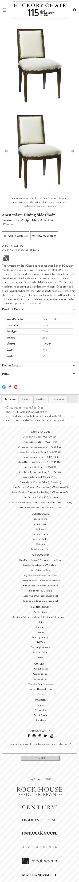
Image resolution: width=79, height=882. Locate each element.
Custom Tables (40, 539)
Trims (40, 657)
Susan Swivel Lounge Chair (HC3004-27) (40, 452)
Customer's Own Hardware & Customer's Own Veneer (40, 617)
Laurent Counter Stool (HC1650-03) (40, 457)
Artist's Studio (40, 612)
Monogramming (40, 637)
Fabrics (26, 399)
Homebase (40, 720)
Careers (40, 705)
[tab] (9, 399)
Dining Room (40, 524)
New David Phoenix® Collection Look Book (40, 560)
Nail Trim (40, 642)
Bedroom (40, 529)
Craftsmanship (40, 673)
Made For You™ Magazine (40, 684)
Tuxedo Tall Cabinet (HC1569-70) (40, 467)
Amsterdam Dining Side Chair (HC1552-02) (40, 447)
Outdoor (40, 544)
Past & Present (40, 668)
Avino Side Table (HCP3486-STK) (40, 477)
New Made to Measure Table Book (40, 565)
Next (73, 151)
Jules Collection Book (40, 570)
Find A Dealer (40, 715)
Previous (6, 151)
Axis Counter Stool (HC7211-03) (40, 441)
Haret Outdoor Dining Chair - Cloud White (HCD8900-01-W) (40, 502)
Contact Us (40, 710)
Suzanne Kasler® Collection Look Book (40, 580)
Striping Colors (40, 652)
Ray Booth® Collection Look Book (40, 575)
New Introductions (40, 549)
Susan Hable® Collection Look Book (40, 595)
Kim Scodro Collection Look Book (40, 585)
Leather (40, 632)
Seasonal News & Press (40, 689)
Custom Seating (40, 534)
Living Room (40, 518)
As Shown (9, 399)
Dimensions (58, 399)
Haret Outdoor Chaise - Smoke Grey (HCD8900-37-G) (40, 492)
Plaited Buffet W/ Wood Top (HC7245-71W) (40, 462)
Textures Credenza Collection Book (40, 601)
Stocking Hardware (40, 647)
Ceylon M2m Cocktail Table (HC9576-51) (40, 482)
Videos (40, 694)
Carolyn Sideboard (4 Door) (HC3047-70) (40, 472)
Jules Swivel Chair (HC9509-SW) (40, 436)
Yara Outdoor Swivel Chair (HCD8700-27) (40, 507)
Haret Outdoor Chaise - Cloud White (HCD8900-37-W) (40, 487)
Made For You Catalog (40, 590)
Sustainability (40, 679)
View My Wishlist (44, 235)
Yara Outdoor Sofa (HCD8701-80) (40, 497)
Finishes (40, 399)
